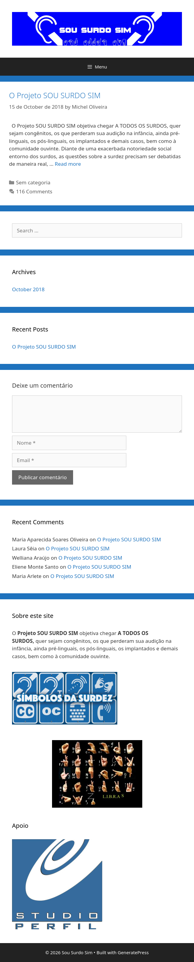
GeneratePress (133, 952)
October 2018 (28, 289)
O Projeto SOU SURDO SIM (55, 95)
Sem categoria (33, 182)
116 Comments (34, 191)
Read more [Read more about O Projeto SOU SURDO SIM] (68, 163)
